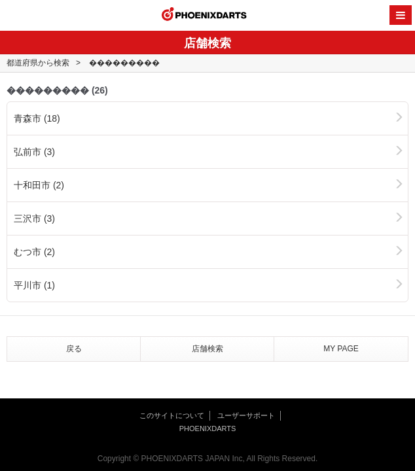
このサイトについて (171, 415)
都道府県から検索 (38, 62)
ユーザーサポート (246, 415)
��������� (124, 62)
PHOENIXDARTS (204, 15)
